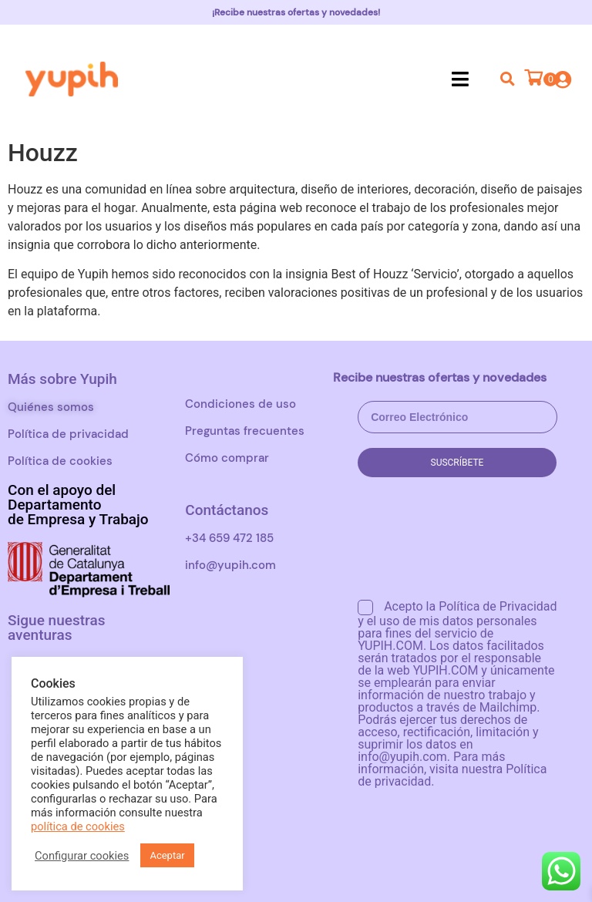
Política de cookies (60, 461)
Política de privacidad (68, 434)
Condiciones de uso (240, 404)
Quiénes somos (51, 407)
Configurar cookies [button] (82, 856)
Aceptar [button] (167, 855)
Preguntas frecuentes (244, 431)
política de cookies (78, 826)
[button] (459, 78)
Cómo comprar (227, 458)
